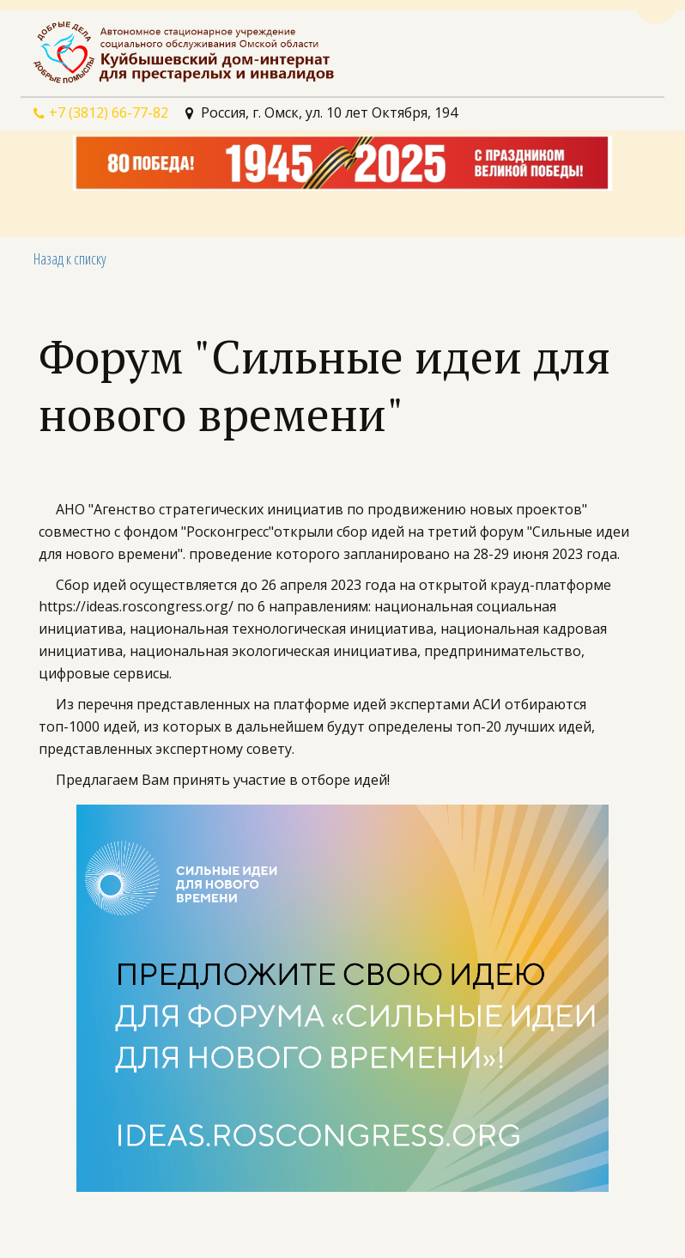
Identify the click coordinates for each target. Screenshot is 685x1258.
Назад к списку (69, 258)
